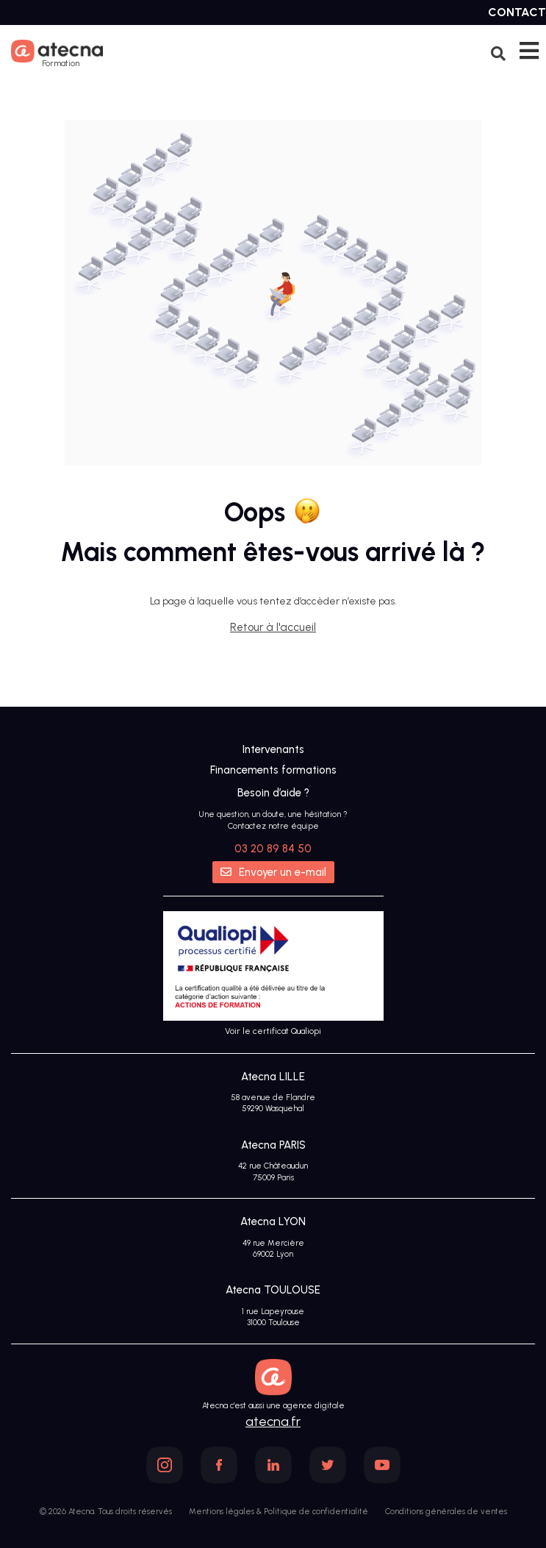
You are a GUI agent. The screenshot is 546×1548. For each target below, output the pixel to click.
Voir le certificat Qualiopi (273, 1031)
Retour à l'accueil (273, 627)
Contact (517, 12)
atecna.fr (273, 1421)
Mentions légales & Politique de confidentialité (278, 1511)
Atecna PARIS (273, 1145)
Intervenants (273, 749)
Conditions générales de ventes (446, 1511)
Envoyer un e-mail (273, 872)
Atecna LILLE (273, 1076)
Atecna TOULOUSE (273, 1289)
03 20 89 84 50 (273, 848)
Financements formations (273, 770)
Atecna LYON (273, 1221)
